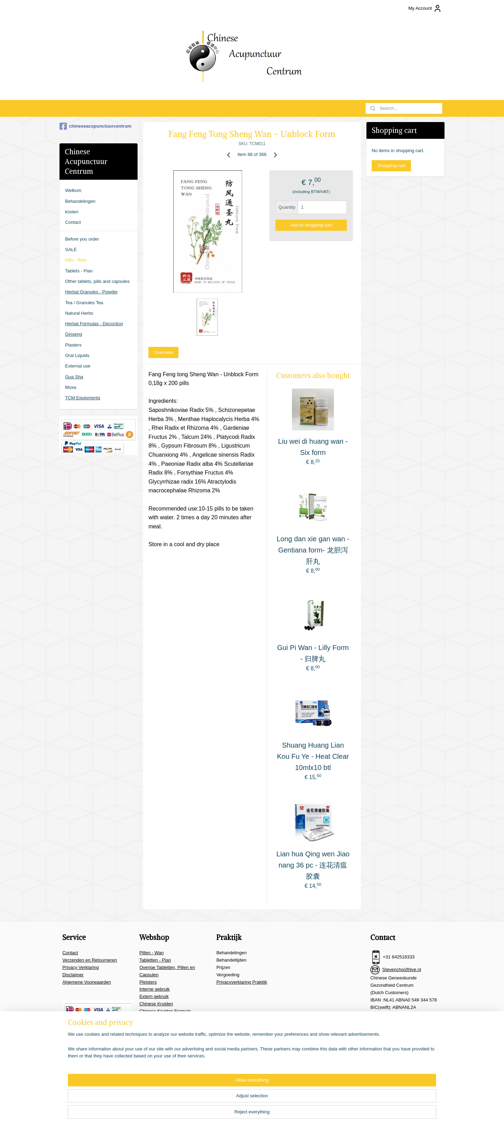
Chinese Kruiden (156, 1003)
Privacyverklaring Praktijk (241, 982)
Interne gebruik (154, 989)
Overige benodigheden (162, 1032)
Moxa (70, 387)
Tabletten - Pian (155, 960)
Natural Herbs (79, 313)
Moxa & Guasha (155, 1025)
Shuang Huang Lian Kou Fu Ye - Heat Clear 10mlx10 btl (313, 756)
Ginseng (73, 334)
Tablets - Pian (79, 270)
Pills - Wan (76, 260)
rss (256, 1114)
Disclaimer (73, 974)
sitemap (244, 1114)
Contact (73, 222)
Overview (163, 352)
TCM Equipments (82, 397)
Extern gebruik (154, 996)
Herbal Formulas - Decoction (94, 323)
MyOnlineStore (335, 1114)
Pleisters (148, 982)
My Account (425, 8)
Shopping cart (391, 165)
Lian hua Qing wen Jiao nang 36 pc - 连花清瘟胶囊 (313, 865)
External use (77, 366)
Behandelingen (80, 201)
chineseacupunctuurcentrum (95, 126)
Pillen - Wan (151, 952)
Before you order (82, 239)
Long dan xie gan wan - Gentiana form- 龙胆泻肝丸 (312, 550)
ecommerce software (280, 1114)
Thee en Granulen (157, 1018)
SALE (71, 249)
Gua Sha (74, 376)
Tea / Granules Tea (84, 302)
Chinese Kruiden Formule (165, 1011)
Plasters (73, 345)
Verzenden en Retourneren (89, 960)
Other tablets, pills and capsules (97, 281)
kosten (71, 211)
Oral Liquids (77, 355)
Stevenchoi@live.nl (401, 969)
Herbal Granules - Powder (91, 291)
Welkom (73, 190)
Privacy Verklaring (80, 967)
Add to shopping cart (311, 225)
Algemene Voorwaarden (86, 982)
